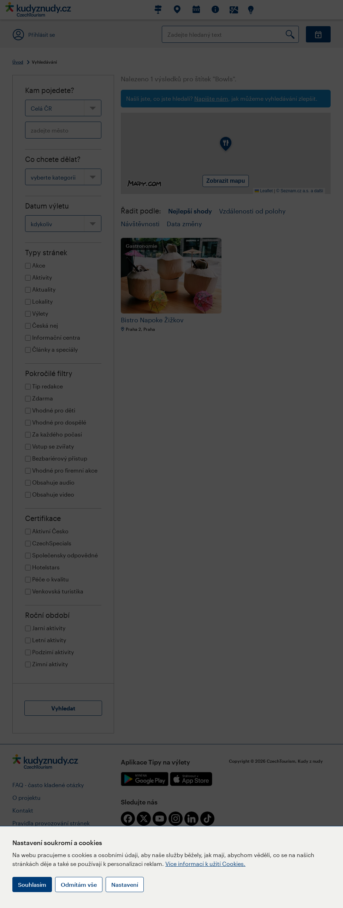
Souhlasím (32, 884)
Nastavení (124, 884)
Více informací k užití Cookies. (205, 863)
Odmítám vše (79, 884)
